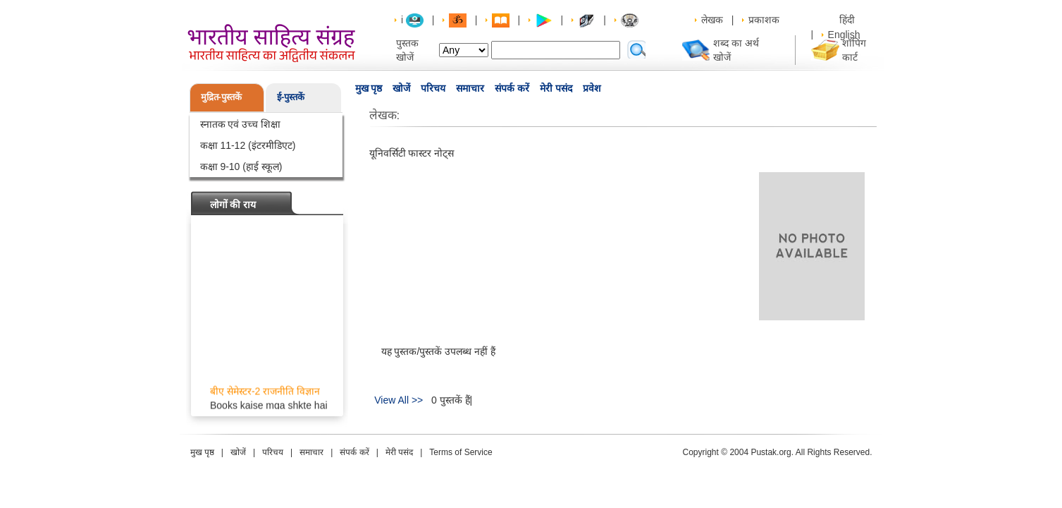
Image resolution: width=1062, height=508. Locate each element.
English (844, 34)
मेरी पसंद (556, 88)
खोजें (401, 88)
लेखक (712, 19)
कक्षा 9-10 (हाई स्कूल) (241, 166)
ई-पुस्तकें (290, 97)
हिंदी (848, 19)
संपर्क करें (512, 88)
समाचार (470, 88)
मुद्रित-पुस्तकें (221, 97)
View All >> (398, 400)
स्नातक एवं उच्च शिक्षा (240, 124)
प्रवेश (592, 88)
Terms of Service (460, 452)
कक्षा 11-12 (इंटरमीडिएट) (248, 145)
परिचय (433, 88)
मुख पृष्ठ (369, 88)
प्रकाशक (763, 19)
